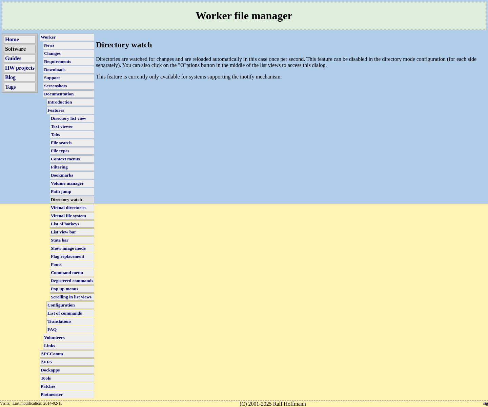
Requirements (57, 61)
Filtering (59, 166)
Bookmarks (62, 175)
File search (61, 142)
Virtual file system (68, 215)
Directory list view (68, 118)
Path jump (61, 191)
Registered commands (72, 280)
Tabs (55, 134)
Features (55, 110)
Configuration (61, 305)
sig (485, 403)
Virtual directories (68, 207)
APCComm (52, 353)
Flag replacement (67, 256)
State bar (59, 240)
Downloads (54, 69)
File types (60, 150)
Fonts (56, 264)
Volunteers (54, 337)
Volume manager (67, 183)
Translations (59, 321)
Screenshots (55, 85)
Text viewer (62, 126)
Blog (10, 77)
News (49, 45)
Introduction (59, 102)
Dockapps (50, 369)
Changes (52, 53)
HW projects (20, 68)
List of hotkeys (65, 223)
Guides (13, 58)
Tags (10, 87)
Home (12, 39)
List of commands (64, 313)
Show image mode (68, 248)
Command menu (67, 272)
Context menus (65, 158)
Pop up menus (64, 288)
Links (49, 345)
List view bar (63, 231)
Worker (48, 37)
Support (52, 77)
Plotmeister (52, 394)
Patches (48, 386)
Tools (46, 378)
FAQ (52, 329)
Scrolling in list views (71, 296)
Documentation (59, 93)
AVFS (46, 361)
